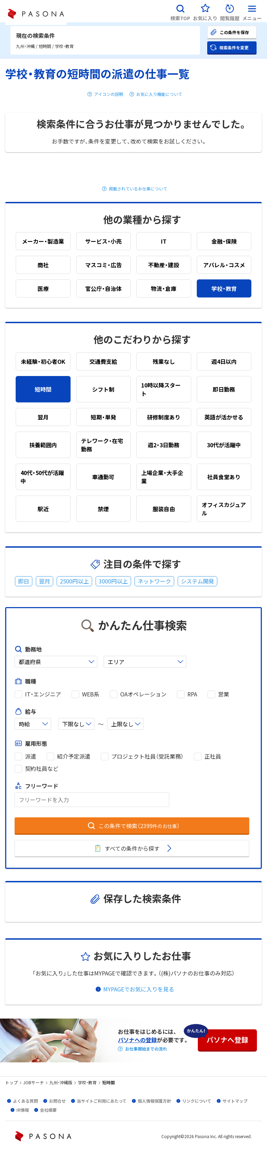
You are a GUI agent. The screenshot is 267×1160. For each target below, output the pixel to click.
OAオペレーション (143, 694)
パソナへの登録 (137, 1040)
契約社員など (41, 768)
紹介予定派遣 (73, 756)
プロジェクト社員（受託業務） (147, 756)
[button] (180, 11)
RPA (192, 694)
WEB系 (90, 694)
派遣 (30, 756)
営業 (223, 694)
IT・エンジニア (43, 694)
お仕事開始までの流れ (146, 1049)
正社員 (212, 756)
